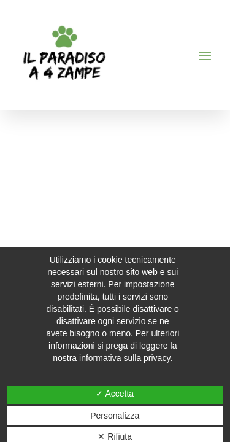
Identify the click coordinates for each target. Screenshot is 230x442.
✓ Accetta (115, 393)
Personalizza (114, 416)
